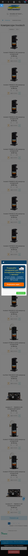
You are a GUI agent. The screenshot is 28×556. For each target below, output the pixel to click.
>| (18, 523)
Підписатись (13, 552)
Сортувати (11, 29)
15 (17, 29)
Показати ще (14, 518)
